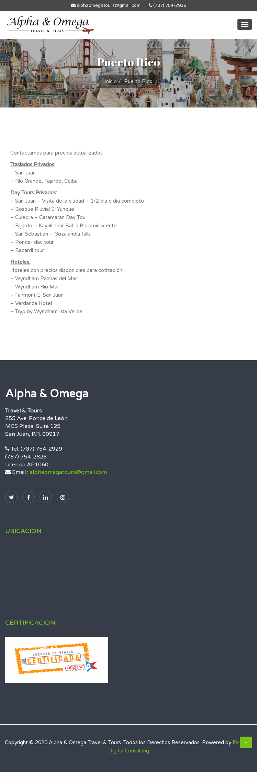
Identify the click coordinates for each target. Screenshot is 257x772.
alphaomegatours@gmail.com (106, 5)
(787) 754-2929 (167, 5)
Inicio (110, 81)
